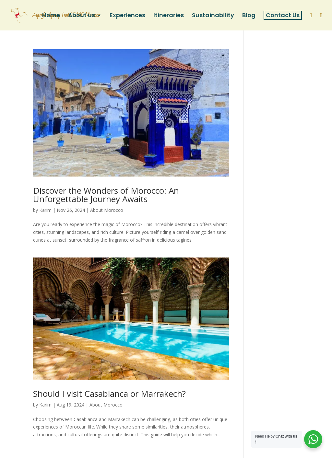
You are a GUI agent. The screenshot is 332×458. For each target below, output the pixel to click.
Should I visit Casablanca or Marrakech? (109, 393)
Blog (248, 16)
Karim (45, 210)
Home (51, 16)
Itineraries (168, 16)
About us (81, 16)
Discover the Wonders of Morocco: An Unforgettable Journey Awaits (106, 195)
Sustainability (213, 16)
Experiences (127, 16)
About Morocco (106, 210)
